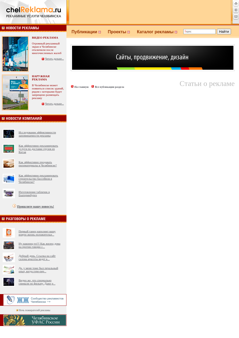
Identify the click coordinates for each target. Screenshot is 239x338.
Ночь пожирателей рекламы (34, 310)
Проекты (122, 32)
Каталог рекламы (159, 32)
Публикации (90, 32)
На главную (81, 86)
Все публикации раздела (109, 86)
